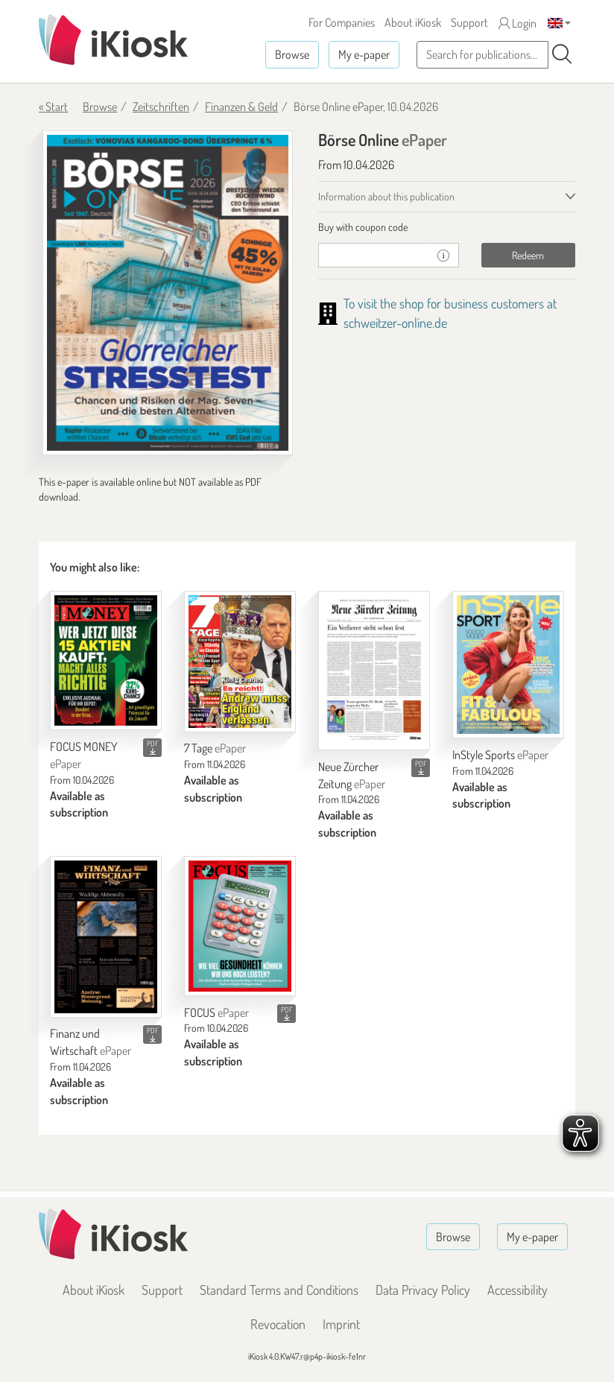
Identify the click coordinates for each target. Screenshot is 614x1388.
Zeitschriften (161, 106)
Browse (292, 54)
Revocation (278, 1324)
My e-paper (364, 54)
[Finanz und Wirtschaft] (106, 936)
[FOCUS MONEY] (106, 660)
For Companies (341, 22)
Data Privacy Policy (423, 1289)
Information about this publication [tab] (386, 196)
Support (469, 22)
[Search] (561, 54)
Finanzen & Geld (241, 106)
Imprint (341, 1324)
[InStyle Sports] (508, 664)
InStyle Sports (500, 754)
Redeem (528, 255)
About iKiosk (412, 22)
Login (518, 23)
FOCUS (216, 1012)
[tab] (446, 227)
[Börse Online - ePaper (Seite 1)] (167, 292)
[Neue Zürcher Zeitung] (374, 670)
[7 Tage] (240, 661)
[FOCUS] (240, 925)
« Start (53, 106)
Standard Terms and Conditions (279, 1289)
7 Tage (215, 748)
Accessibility (517, 1289)
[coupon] (373, 255)
